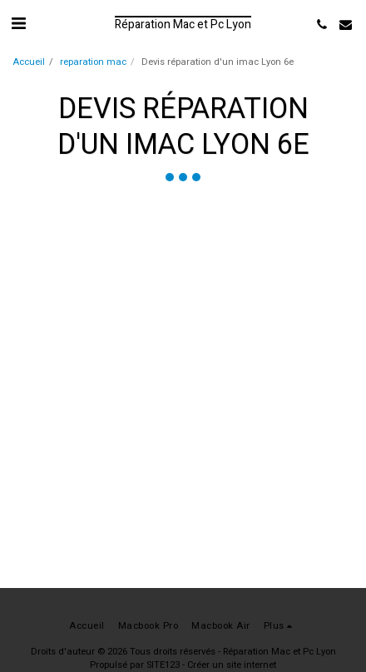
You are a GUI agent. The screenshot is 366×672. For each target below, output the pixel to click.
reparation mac (93, 62)
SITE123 (163, 665)
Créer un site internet (231, 665)
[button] (18, 24)
